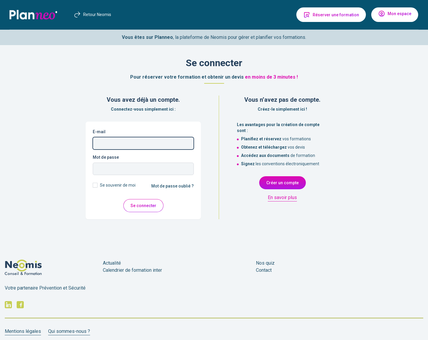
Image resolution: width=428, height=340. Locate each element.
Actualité (112, 263)
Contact (264, 270)
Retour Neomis (92, 14)
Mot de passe (106, 157)
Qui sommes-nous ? (69, 331)
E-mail (99, 131)
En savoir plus (282, 197)
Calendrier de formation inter (132, 270)
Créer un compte (282, 182)
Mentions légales (23, 331)
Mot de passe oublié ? (172, 186)
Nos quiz (265, 263)
